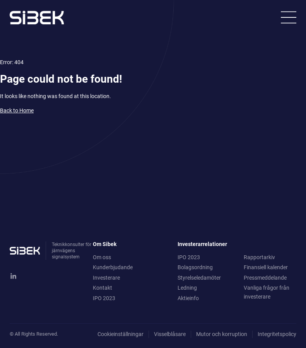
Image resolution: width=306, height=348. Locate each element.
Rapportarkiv (259, 257)
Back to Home (17, 110)
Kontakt (102, 288)
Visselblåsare (170, 334)
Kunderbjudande (113, 267)
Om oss (102, 257)
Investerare (106, 278)
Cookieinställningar (120, 334)
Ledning (187, 288)
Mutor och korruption (221, 334)
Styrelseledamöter (199, 278)
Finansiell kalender (266, 267)
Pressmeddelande (265, 278)
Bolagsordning (195, 267)
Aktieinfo (188, 298)
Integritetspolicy (277, 334)
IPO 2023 (104, 298)
